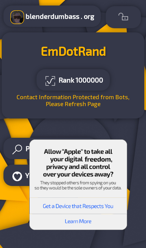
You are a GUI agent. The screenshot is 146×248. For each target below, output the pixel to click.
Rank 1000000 (73, 81)
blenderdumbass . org (52, 17)
